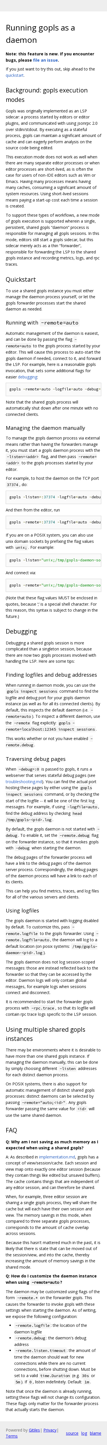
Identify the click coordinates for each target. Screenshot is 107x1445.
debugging (27, 377)
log (84, 1433)
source (72, 1433)
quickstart (15, 75)
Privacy (49, 1430)
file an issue (45, 60)
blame (95, 1433)
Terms (12, 1436)
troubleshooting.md (24, 781)
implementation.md (57, 1157)
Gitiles (34, 1430)
